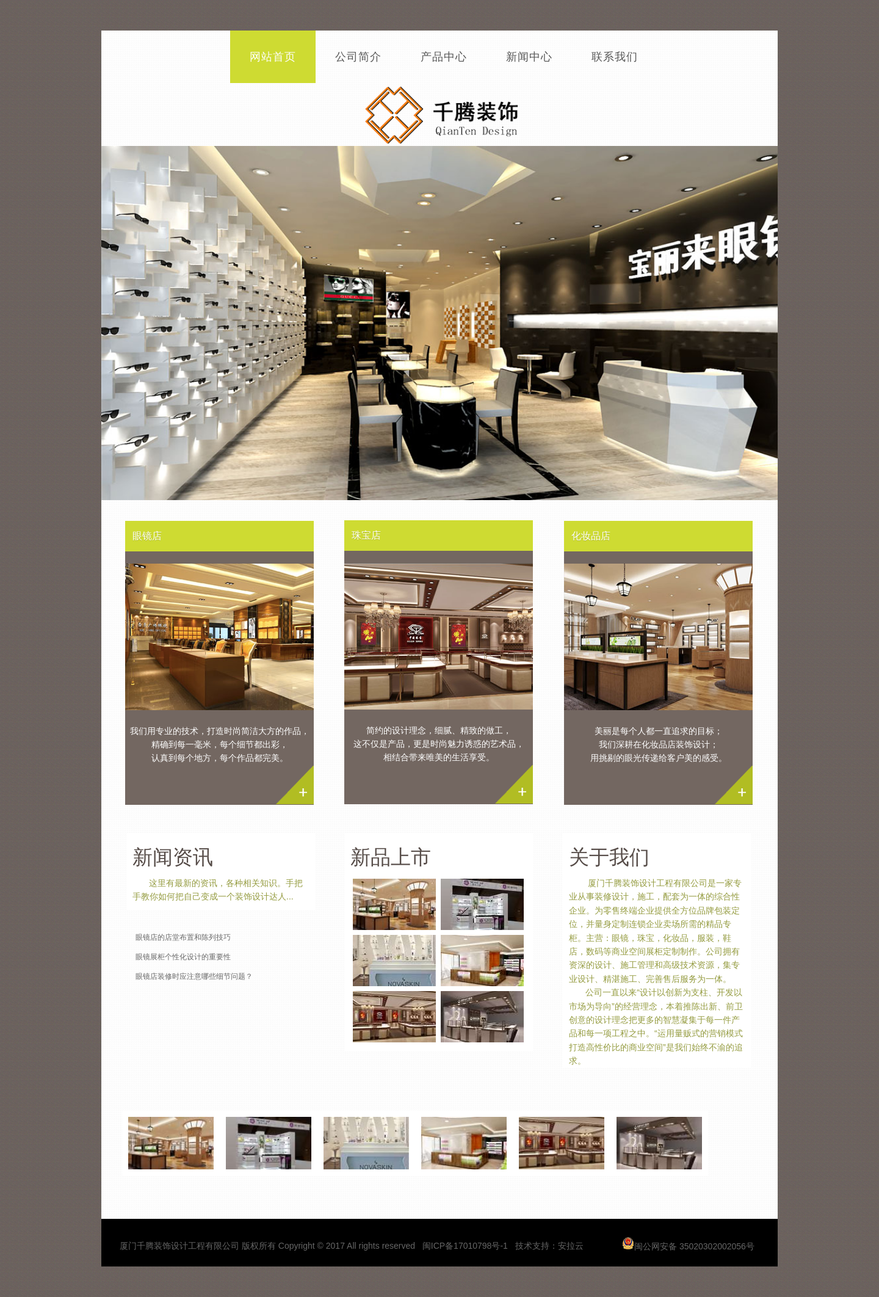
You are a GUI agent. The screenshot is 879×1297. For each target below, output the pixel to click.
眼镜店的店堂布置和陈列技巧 (183, 937)
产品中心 (444, 57)
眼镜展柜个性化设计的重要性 (183, 957)
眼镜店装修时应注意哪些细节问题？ (194, 976)
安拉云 (571, 1246)
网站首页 (273, 57)
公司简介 (358, 57)
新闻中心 (529, 57)
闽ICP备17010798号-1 (466, 1246)
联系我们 (614, 57)
